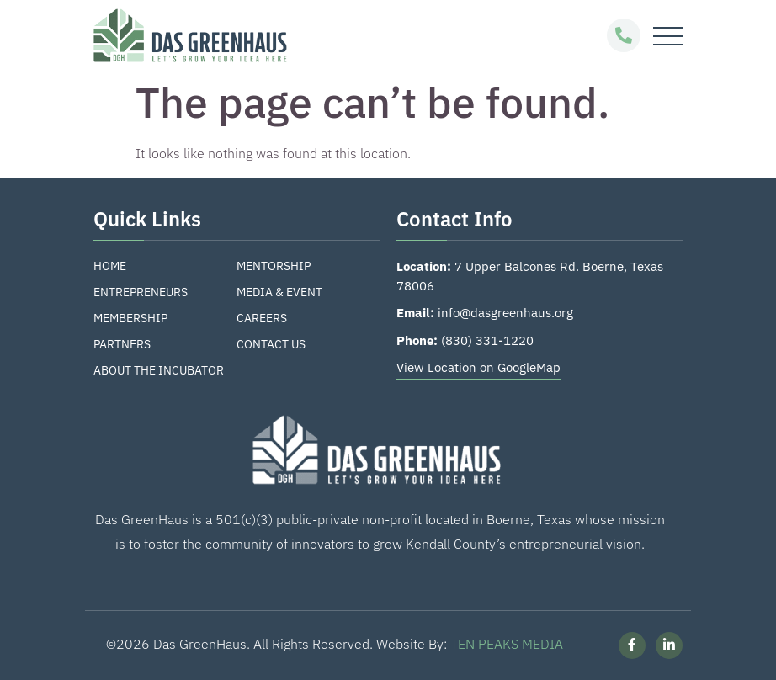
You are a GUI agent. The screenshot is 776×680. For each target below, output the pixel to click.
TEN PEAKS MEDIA (506, 643)
